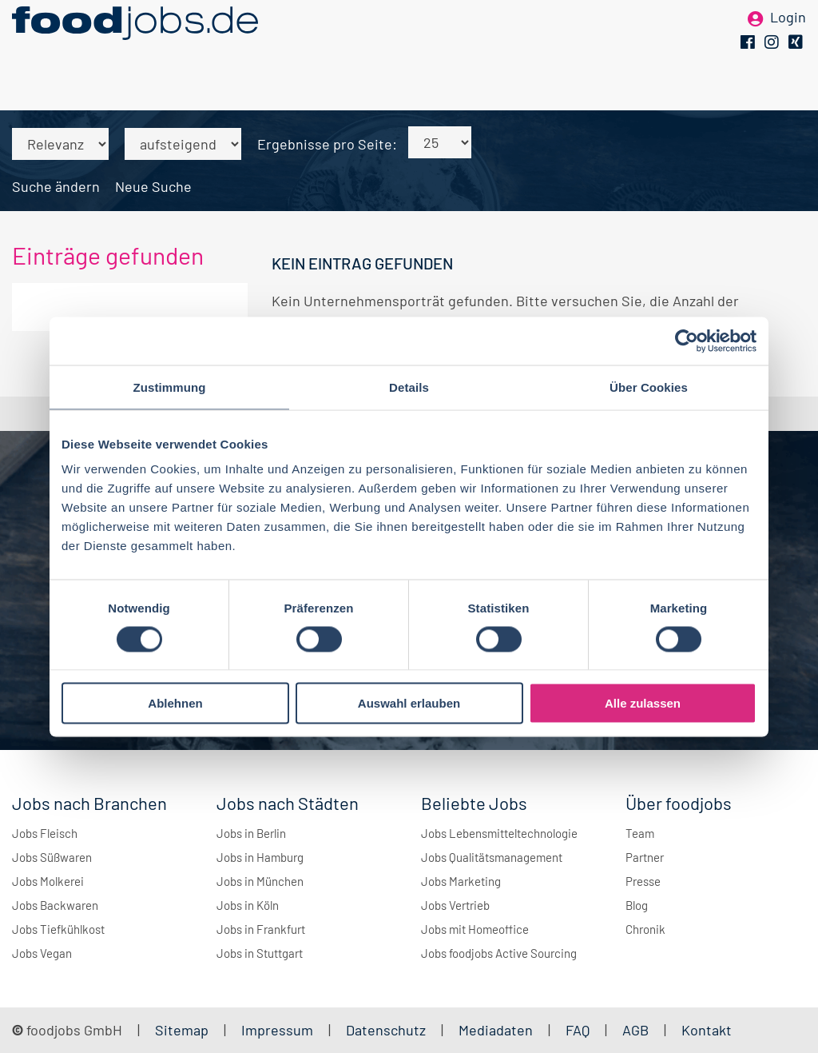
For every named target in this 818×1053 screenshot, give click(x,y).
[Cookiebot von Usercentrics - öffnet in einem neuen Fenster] (686, 341)
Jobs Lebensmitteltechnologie (499, 833)
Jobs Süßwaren (52, 857)
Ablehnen (175, 703)
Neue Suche (153, 186)
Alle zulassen (643, 703)
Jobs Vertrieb (455, 905)
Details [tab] (409, 386)
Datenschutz (387, 1030)
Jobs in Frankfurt (260, 929)
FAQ (578, 1030)
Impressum (277, 1030)
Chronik (645, 929)
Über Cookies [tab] (649, 386)
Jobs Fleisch (44, 833)
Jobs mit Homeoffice (475, 929)
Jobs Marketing (461, 881)
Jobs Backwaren (55, 905)
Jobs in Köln (247, 905)
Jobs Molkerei (48, 881)
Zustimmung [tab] (169, 386)
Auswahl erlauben (409, 703)
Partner (644, 857)
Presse (643, 881)
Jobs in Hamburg (260, 857)
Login (788, 38)
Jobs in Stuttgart (259, 953)
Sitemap (181, 1030)
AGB (637, 1030)
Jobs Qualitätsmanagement (491, 857)
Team (639, 833)
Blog (636, 905)
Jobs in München (260, 881)
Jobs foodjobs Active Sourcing (499, 953)
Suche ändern (56, 186)
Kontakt (706, 1030)
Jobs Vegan (42, 953)
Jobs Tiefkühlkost (58, 929)
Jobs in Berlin (251, 833)
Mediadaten (496, 1030)
